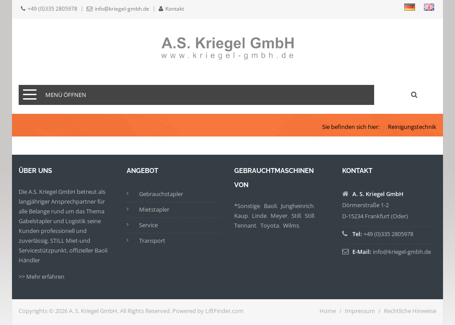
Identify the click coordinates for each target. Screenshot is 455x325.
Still (296, 216)
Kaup (241, 216)
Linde (259, 216)
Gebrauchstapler (161, 194)
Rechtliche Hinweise (410, 311)
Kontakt (174, 9)
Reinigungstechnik (412, 127)
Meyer (279, 216)
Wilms (291, 225)
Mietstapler (154, 209)
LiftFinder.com (224, 311)
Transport (152, 241)
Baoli (270, 206)
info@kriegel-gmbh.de (122, 9)
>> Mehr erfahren (41, 277)
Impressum (360, 311)
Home (327, 311)
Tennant (245, 225)
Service (148, 225)
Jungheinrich (297, 206)
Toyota (269, 225)
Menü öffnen (65, 95)
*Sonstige (247, 206)
